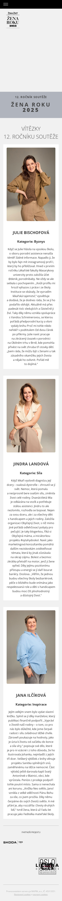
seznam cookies (40, 894)
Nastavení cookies (22, 894)
